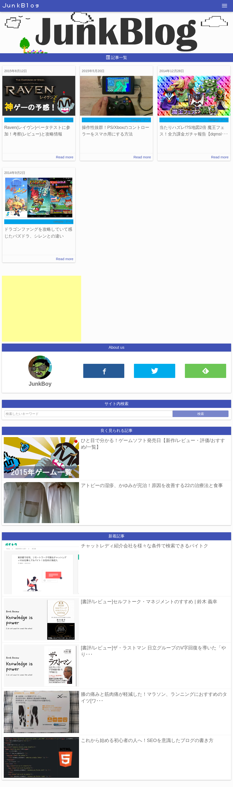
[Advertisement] (41, 309)
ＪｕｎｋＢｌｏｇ (21, 5)
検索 (200, 414)
